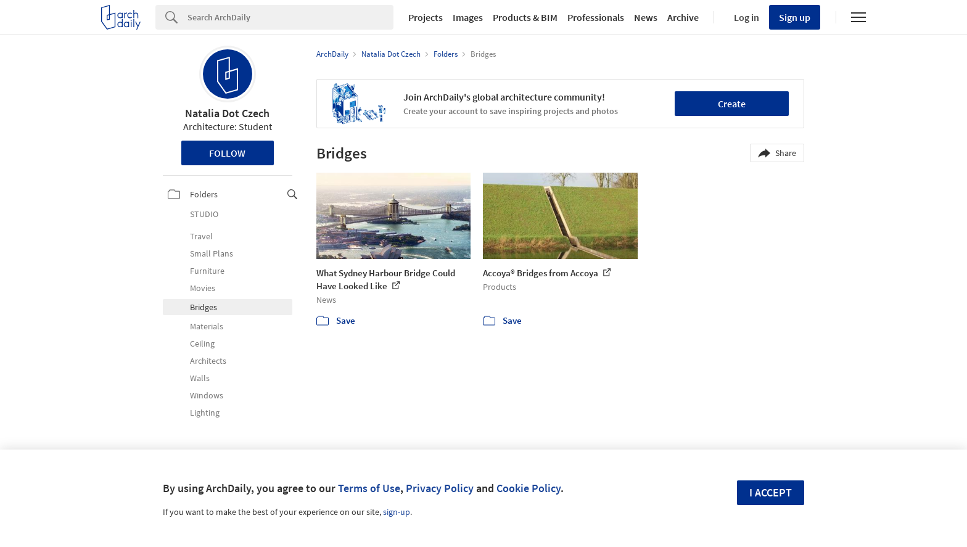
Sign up (794, 17)
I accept (770, 492)
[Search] (290, 17)
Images (468, 17)
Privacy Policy (440, 488)
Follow (227, 153)
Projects (425, 17)
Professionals (595, 17)
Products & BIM (525, 17)
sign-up (396, 511)
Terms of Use (369, 488)
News (645, 17)
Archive (683, 17)
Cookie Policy (528, 488)
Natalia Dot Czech (227, 113)
